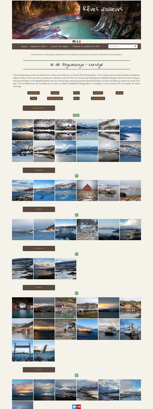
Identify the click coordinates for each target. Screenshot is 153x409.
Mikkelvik (119, 93)
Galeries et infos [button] (39, 46)
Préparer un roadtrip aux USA (86, 46)
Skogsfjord (55, 93)
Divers (76, 98)
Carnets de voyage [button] (60, 46)
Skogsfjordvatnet (33, 93)
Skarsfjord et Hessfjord (55, 98)
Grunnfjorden (98, 93)
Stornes (33, 98)
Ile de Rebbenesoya (98, 98)
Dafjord (76, 93)
